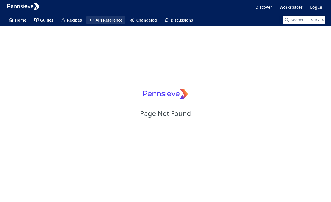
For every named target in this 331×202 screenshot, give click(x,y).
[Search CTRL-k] (304, 20)
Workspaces (291, 7)
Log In (316, 7)
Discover (264, 7)
